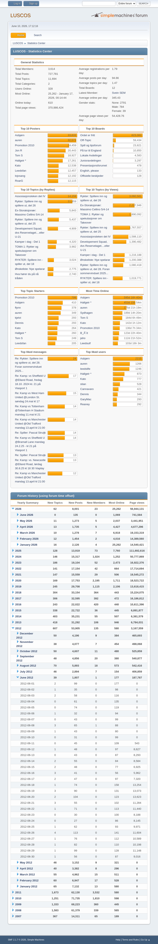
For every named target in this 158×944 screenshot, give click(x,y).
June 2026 (26, 514)
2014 (18, 616)
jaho (82, 338)
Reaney (85, 404)
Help (118, 939)
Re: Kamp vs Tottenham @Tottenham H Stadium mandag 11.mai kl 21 (29, 410)
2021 (18, 574)
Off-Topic (85, 140)
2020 (18, 580)
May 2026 (26, 520)
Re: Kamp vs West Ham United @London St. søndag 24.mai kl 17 (29, 397)
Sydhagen (86, 312)
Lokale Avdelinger (91, 155)
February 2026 (29, 538)
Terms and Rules (130, 939)
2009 (18, 904)
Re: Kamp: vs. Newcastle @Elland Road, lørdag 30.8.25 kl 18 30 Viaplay (30, 464)
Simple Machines (35, 939)
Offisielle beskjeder (91, 175)
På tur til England (90, 150)
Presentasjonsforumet (93, 165)
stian (83, 384)
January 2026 (28, 544)
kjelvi (18, 317)
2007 (18, 916)
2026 (18, 508)
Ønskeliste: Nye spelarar (30, 268)
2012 (18, 628)
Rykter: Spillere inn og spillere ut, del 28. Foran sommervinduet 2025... (95, 269)
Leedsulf (85, 343)
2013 (18, 622)
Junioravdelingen (90, 160)
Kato (18, 165)
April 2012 (26, 868)
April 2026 (26, 526)
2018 (18, 592)
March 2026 (27, 532)
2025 (18, 550)
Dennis (19, 322)
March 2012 (27, 874)
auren (18, 140)
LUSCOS (20, 15)
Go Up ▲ (145, 939)
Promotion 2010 (24, 145)
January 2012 (28, 886)
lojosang (20, 175)
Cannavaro (87, 389)
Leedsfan (20, 170)
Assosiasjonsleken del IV (30, 196)
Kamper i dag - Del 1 (27, 241)
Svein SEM (118, 92)
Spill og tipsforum (90, 145)
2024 (18, 556)
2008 (18, 910)
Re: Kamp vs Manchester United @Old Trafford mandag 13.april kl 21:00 (30, 423)
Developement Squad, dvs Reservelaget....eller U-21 (29, 232)
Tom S (19, 155)
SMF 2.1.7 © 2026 (17, 939)
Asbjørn (19, 135)
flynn (18, 307)
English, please (89, 170)
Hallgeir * (20, 160)
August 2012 (28, 665)
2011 (18, 892)
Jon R (18, 150)
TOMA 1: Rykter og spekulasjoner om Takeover (26, 250)
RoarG (19, 180)
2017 (18, 598)
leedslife (85, 368)
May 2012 (26, 862)
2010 (18, 898)
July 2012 (26, 671)
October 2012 (28, 651)
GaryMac (85, 399)
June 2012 (26, 677)
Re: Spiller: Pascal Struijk (30, 432)
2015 (18, 610)
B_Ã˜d (84, 333)
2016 (18, 604)
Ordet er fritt (87, 135)
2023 (18, 562)
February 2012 (29, 880)
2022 (18, 568)
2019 (18, 586)
